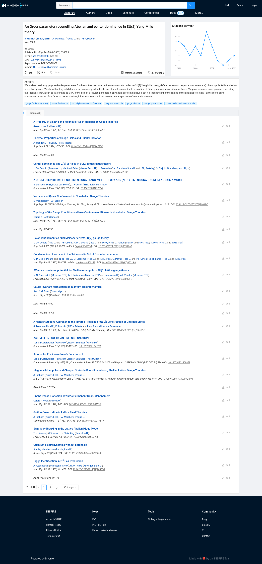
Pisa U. (52, 242)
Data (173, 12)
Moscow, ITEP (59, 275)
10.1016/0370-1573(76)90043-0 (192, 204)
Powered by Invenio (42, 558)
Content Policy (53, 525)
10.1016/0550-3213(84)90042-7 (128, 330)
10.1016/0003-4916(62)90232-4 (85, 453)
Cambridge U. (58, 291)
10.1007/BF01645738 (90, 346)
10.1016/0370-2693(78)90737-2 (87, 146)
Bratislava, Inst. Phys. (178, 168)
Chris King (69, 433)
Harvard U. (61, 342)
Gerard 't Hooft (41, 126)
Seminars (128, 12)
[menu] (229, 5)
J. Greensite (104, 168)
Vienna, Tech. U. (88, 168)
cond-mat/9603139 (85, 262)
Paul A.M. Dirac (41, 291)
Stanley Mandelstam (44, 449)
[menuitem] (227, 5)
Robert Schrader (76, 342)
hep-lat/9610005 (84, 172)
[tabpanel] (131, 305)
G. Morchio (39, 326)
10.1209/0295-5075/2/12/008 (178, 378)
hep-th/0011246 (40, 56)
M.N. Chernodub (41, 275)
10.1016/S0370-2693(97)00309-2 (115, 279)
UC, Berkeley (56, 200)
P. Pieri (154, 242)
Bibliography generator (159, 519)
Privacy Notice (53, 530)
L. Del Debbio (40, 168)
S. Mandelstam (41, 200)
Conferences (151, 12)
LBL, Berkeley (147, 168)
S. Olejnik (161, 168)
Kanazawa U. (111, 275)
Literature (69, 12)
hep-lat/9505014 (83, 246)
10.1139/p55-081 (75, 295)
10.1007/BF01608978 (179, 362)
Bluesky (206, 525)
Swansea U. (55, 168)
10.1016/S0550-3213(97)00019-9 (119, 262)
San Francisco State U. (124, 168)
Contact (206, 536)
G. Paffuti (120, 242)
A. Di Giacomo (81, 242)
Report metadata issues (104, 530)
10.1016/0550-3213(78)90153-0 (85, 404)
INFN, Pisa (66, 242)
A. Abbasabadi (40, 465)
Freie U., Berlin (94, 358)
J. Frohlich (30, 38)
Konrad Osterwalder (43, 342)
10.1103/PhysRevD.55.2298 (113, 172)
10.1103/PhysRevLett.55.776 (83, 437)
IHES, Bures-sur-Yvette (57, 184)
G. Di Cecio (39, 259)
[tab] (34, 113)
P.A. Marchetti (58, 38)
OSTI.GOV (38, 67)
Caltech (54, 217)
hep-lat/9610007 (83, 279)
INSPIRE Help (99, 525)
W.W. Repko (76, 465)
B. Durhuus (39, 184)
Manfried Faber (70, 168)
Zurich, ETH (43, 38)
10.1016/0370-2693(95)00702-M (115, 246)
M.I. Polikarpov (76, 275)
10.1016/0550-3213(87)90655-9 (89, 469)
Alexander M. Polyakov (45, 142)
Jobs (109, 12)
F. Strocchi (60, 326)
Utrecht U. (55, 126)
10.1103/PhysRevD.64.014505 (45, 59)
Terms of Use (53, 536)
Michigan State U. (59, 465)
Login (254, 5)
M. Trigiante (155, 259)
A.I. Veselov (126, 275)
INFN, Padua (87, 38)
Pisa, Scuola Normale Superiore (103, 326)
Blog (204, 519)
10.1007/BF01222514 (92, 188)
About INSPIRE (53, 519)
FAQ (94, 519)
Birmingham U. (64, 449)
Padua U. (71, 38)
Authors (90, 12)
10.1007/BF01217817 (93, 420)
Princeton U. (55, 433)
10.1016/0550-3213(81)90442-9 (89, 220)
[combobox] (130, 5)
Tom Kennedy (40, 433)
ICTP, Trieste (64, 142)
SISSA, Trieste (75, 326)
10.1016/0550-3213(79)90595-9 (89, 130)
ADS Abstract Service (55, 67)
